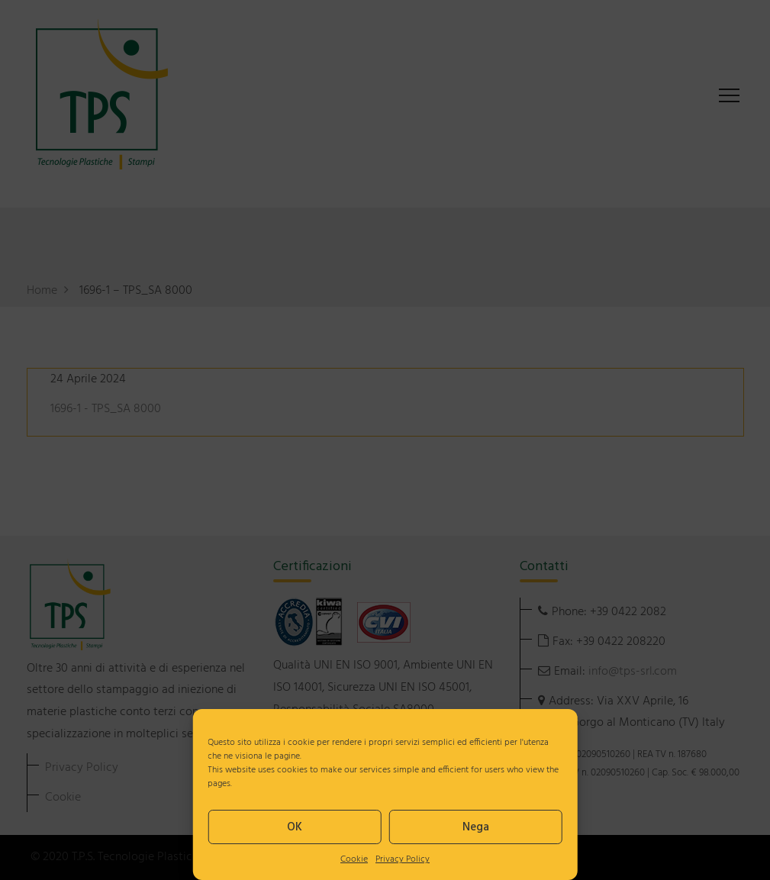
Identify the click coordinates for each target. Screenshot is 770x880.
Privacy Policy (402, 859)
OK (294, 827)
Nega (475, 827)
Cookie (354, 859)
